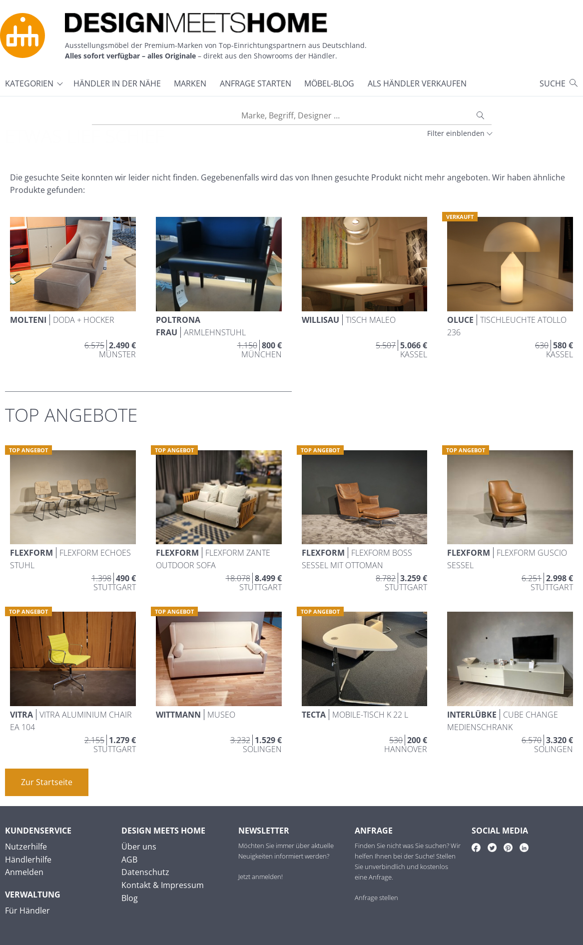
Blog (129, 898)
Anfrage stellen (376, 897)
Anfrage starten (255, 83)
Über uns (138, 846)
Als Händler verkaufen (417, 83)
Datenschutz (145, 872)
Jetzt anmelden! (260, 876)
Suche (553, 83)
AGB (129, 859)
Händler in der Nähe (117, 83)
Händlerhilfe (28, 859)
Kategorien (29, 83)
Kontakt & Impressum (162, 885)
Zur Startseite (46, 782)
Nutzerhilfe (26, 846)
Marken (190, 83)
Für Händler (27, 910)
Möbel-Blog (329, 83)
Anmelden (24, 872)
